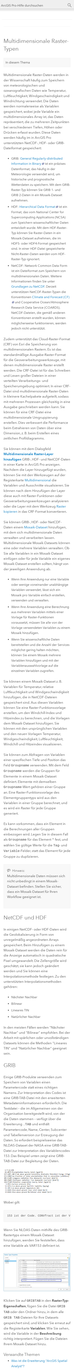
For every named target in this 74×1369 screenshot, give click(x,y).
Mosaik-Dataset (36, 527)
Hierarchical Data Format (37, 207)
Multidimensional (38, 480)
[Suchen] (70, 5)
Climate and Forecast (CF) (50, 297)
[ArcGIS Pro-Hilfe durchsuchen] (33, 5)
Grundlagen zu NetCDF (27, 286)
